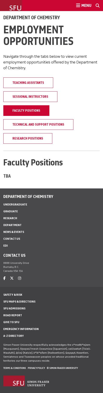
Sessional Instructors (30, 97)
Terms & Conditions (14, 368)
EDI (5, 245)
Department (12, 225)
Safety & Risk (12, 295)
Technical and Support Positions (38, 125)
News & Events (13, 232)
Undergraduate (15, 204)
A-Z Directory (13, 336)
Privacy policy (36, 368)
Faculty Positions (26, 111)
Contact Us (11, 239)
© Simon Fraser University (62, 368)
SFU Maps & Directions (19, 301)
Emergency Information (21, 329)
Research (10, 218)
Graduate (10, 211)
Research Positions (27, 138)
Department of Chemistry (31, 17)
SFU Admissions (14, 308)
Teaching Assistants (28, 83)
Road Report (12, 315)
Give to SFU (11, 322)
